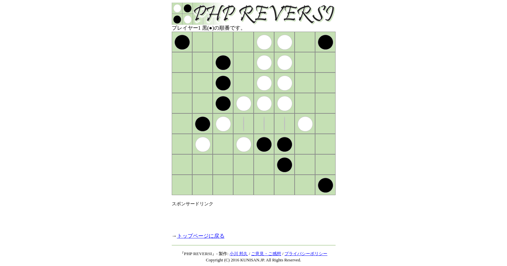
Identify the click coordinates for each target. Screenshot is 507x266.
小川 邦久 (239, 253)
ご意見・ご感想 (266, 253)
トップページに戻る (201, 236)
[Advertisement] (249, 217)
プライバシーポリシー (305, 253)
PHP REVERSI (198, 253)
